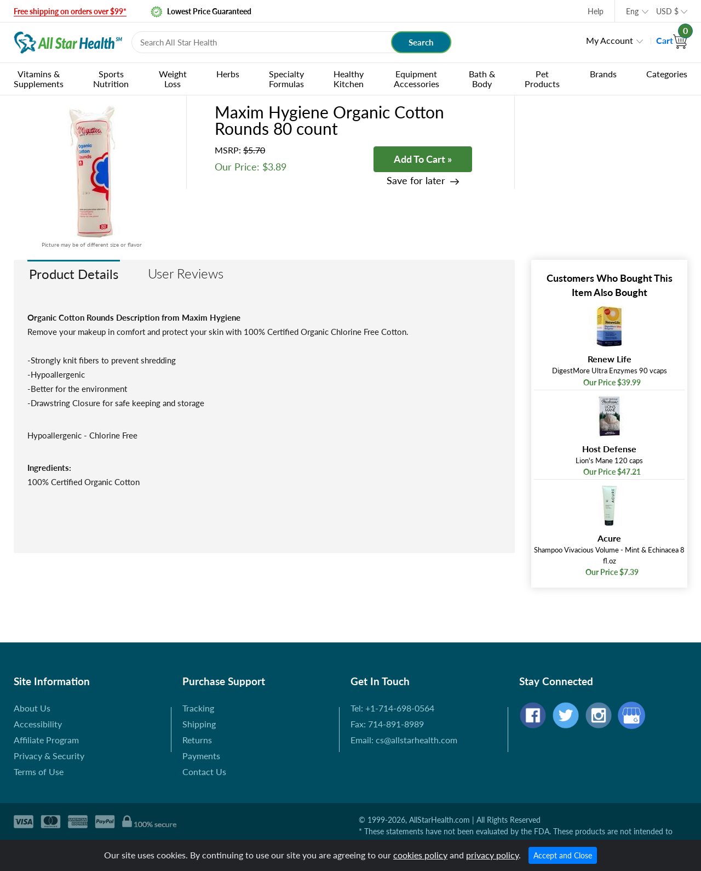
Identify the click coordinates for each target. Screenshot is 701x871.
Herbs (227, 74)
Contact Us (204, 771)
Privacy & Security (49, 755)
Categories (666, 74)
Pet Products (542, 79)
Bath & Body (482, 79)
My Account (609, 40)
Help (596, 11)
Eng (632, 11)
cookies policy (420, 855)
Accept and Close (562, 855)
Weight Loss (173, 79)
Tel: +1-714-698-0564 (392, 708)
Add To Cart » (423, 159)
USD (667, 11)
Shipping (199, 724)
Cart (671, 40)
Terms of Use (39, 771)
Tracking (198, 708)
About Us (32, 708)
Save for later (416, 180)
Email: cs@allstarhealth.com (403, 740)
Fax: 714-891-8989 (387, 724)
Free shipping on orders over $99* (70, 11)
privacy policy (492, 855)
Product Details (73, 274)
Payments (201, 755)
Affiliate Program (46, 740)
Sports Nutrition (111, 79)
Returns (197, 740)
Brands (603, 74)
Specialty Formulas (286, 79)
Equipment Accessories (416, 79)
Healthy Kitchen (349, 79)
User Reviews (185, 273)
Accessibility (38, 724)
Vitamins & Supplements (39, 79)
